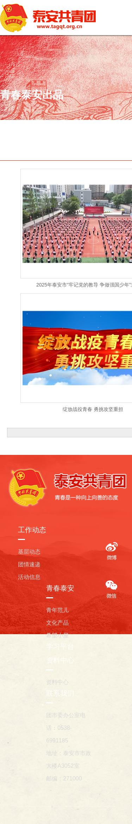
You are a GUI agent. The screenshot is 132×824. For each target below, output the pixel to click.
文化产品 (57, 623)
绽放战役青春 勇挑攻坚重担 (93, 409)
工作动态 (32, 530)
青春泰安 (60, 588)
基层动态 (29, 552)
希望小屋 (57, 635)
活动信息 (29, 577)
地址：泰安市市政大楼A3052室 (68, 759)
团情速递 (29, 564)
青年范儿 (57, 610)
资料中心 (60, 660)
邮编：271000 (64, 778)
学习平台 (60, 646)
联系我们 (60, 693)
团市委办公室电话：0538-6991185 (66, 727)
